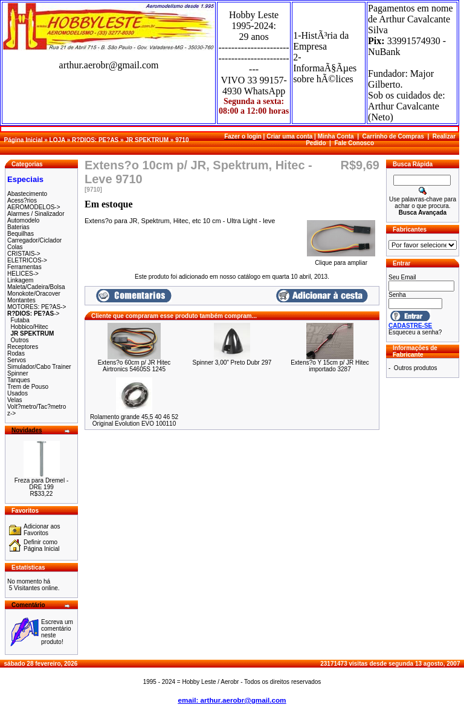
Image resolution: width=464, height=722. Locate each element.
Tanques (18, 380)
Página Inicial (23, 140)
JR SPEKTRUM (147, 140)
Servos (16, 360)
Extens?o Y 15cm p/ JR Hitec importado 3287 (330, 365)
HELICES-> (23, 273)
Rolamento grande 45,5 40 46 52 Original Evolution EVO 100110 (134, 420)
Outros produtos (415, 368)
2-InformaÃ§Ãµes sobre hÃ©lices (324, 68)
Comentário (28, 605)
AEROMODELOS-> (33, 207)
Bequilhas (20, 233)
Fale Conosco (354, 143)
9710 (181, 140)
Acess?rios (22, 200)
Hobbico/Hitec (29, 327)
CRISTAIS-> (23, 253)
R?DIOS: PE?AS (95, 140)
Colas (15, 247)
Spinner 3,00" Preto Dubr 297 (232, 362)
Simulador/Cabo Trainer (39, 366)
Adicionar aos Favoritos (42, 529)
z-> (11, 413)
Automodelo (23, 220)
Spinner (17, 373)
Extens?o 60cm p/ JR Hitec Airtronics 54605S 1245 (134, 365)
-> (33, 313)
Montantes (21, 300)
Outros (20, 340)
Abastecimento (27, 193)
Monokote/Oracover (33, 293)
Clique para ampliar (341, 260)
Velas (14, 400)
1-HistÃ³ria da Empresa (321, 40)
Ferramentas (24, 267)
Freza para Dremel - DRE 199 (41, 483)
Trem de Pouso (27, 386)
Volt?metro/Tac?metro (36, 406)
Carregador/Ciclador (34, 240)
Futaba (20, 320)
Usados (17, 393)
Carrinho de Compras (393, 136)
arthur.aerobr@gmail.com (109, 65)
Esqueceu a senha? (415, 332)
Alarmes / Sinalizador (35, 213)
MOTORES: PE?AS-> (36, 307)
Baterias (18, 227)
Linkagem (20, 280)
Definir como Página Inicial (41, 545)
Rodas (16, 353)
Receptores (22, 346)
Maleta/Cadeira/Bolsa (36, 287)
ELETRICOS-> (27, 260)
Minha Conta (336, 136)
